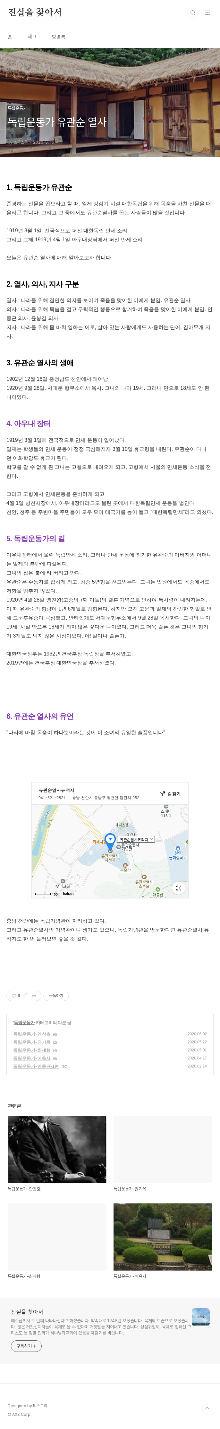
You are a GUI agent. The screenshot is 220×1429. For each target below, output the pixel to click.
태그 (32, 37)
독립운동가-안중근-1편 (36, 1066)
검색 (193, 13)
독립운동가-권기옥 (32, 1042)
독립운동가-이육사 (32, 1058)
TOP (207, 1408)
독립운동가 (24, 1022)
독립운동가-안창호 (32, 1034)
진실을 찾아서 (35, 12)
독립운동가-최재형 (32, 1050)
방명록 (58, 37)
